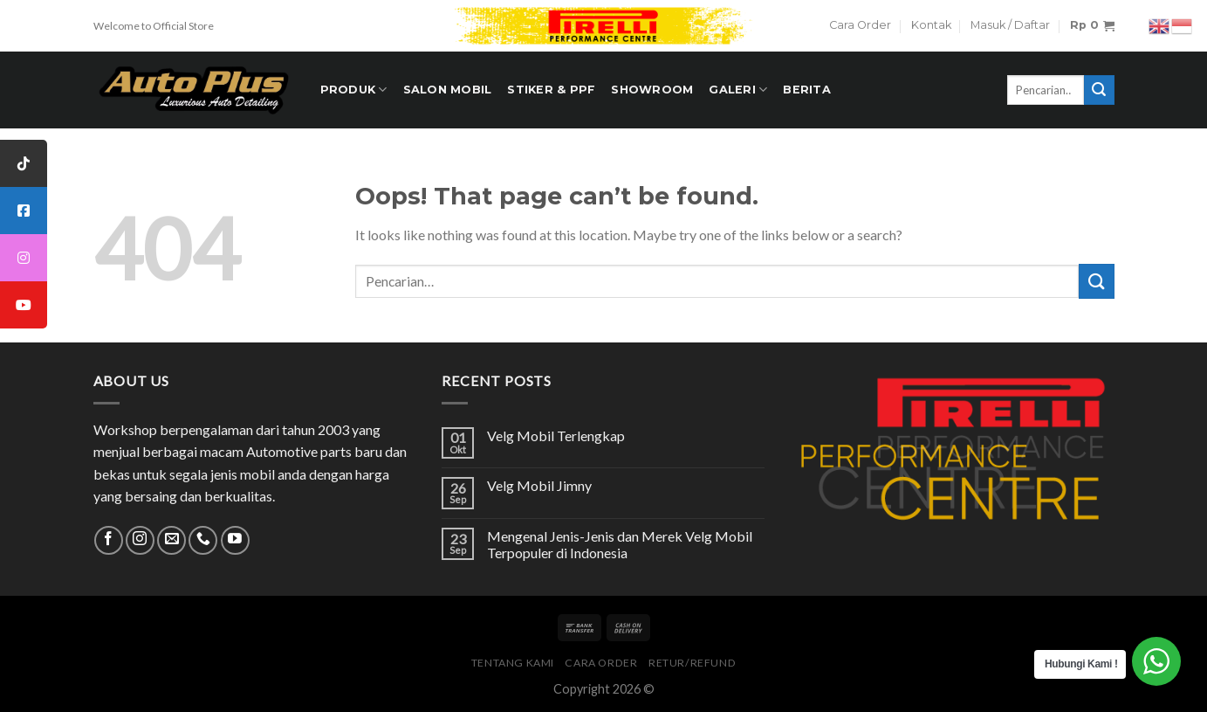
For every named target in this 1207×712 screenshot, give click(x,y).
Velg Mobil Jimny (539, 485)
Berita (807, 89)
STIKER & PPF (551, 89)
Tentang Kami (512, 662)
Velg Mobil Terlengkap (556, 435)
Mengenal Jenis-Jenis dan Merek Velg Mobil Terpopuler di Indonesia (619, 544)
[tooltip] (23, 163)
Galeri (738, 89)
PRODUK (353, 89)
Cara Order (860, 24)
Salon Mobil (447, 89)
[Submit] (1096, 281)
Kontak (931, 24)
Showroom (652, 89)
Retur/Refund (692, 662)
